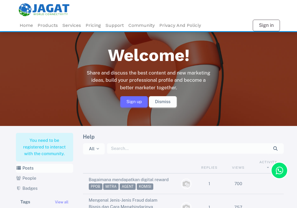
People (26, 178)
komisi (145, 186)
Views (238, 168)
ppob (95, 186)
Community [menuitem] (141, 25)
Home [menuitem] (26, 25)
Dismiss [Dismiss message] (163, 101)
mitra (110, 186)
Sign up (134, 101)
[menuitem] (71, 25)
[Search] (275, 148)
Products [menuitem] (48, 25)
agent (128, 186)
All (92, 148)
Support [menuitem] (115, 25)
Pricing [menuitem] (93, 25)
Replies (209, 168)
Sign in (266, 25)
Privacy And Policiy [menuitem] (180, 25)
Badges (27, 188)
